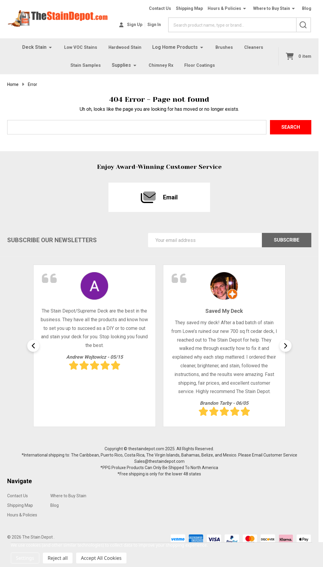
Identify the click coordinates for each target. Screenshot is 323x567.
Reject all (58, 558)
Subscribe (286, 240)
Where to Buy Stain (271, 8)
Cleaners (256, 47)
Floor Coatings (201, 65)
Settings (25, 558)
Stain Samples (84, 65)
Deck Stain (31, 47)
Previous (33, 346)
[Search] (303, 24)
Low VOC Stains (78, 47)
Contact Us (160, 8)
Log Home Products (176, 47)
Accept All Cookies (101, 558)
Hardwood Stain (125, 47)
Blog (306, 8)
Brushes (225, 47)
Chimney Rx (160, 65)
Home (13, 84)
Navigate (19, 481)
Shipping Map (189, 8)
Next (286, 346)
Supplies (120, 65)
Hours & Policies (224, 8)
